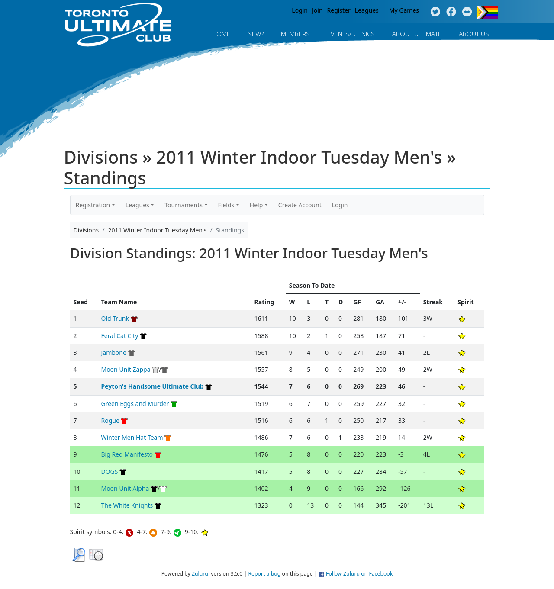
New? (256, 33)
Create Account (300, 205)
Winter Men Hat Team (132, 437)
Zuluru (200, 573)
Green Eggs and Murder (135, 403)
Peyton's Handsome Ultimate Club (152, 386)
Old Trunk (115, 318)
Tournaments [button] (183, 205)
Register (339, 10)
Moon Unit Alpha (125, 488)
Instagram (467, 12)
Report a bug (264, 573)
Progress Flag (487, 12)
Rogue (110, 420)
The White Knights (127, 505)
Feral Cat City (119, 336)
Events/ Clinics (351, 33)
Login (300, 10)
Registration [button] (93, 205)
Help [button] (256, 205)
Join (317, 10)
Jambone (113, 352)
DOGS (109, 471)
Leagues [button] (137, 205)
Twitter (435, 12)
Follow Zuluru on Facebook (359, 573)
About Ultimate (416, 33)
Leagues (367, 10)
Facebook (451, 12)
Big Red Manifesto (127, 454)
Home (221, 33)
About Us (474, 33)
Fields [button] (226, 205)
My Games (404, 10)
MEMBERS (295, 33)
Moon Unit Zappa (125, 369)
